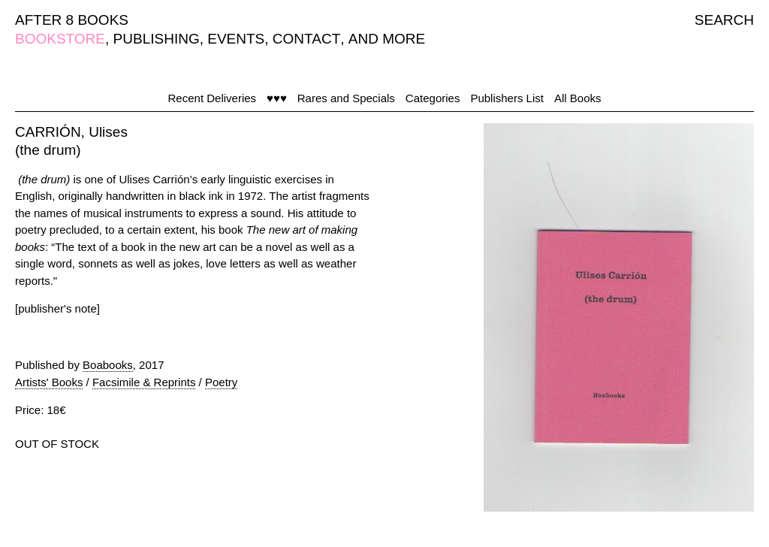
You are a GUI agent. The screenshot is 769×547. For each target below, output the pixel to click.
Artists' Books (49, 382)
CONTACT (306, 39)
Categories (433, 98)
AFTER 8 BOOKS (71, 20)
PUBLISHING (156, 39)
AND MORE (386, 39)
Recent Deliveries (212, 98)
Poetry (221, 382)
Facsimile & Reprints (144, 382)
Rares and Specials (346, 98)
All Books (578, 98)
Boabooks (108, 364)
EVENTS (235, 39)
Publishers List (507, 98)
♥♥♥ (277, 98)
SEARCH (724, 20)
